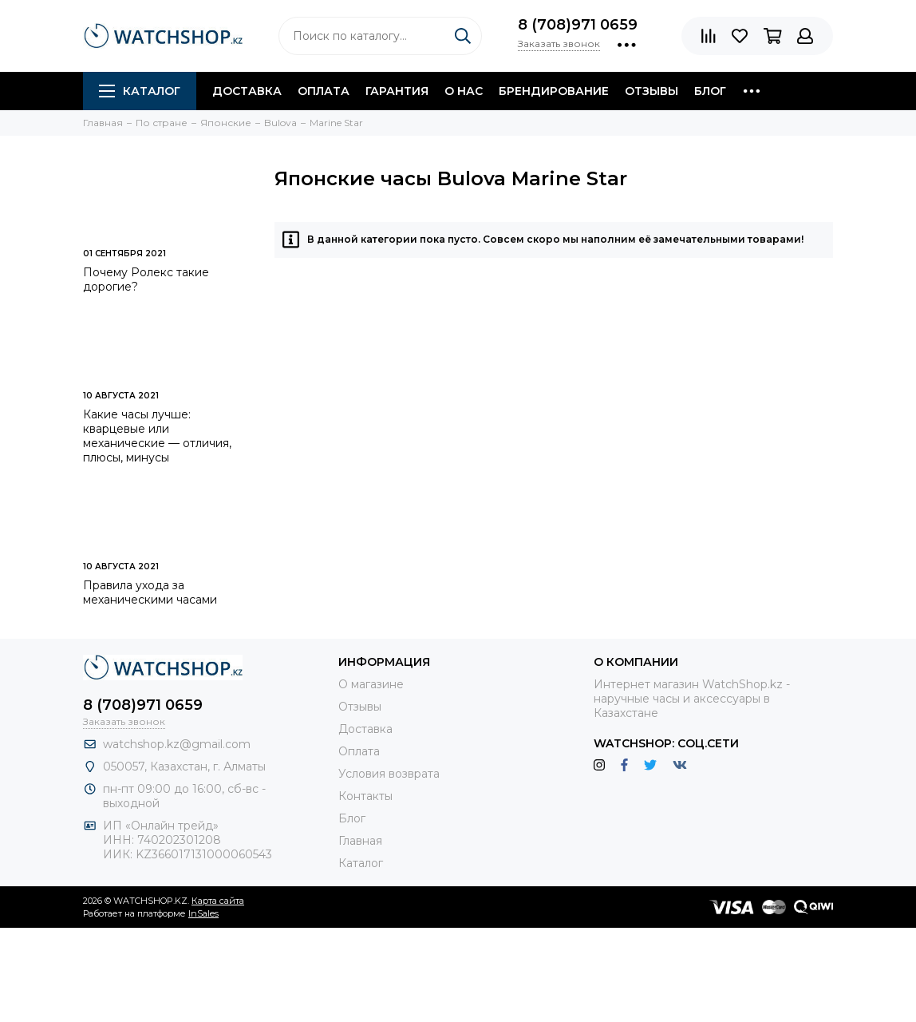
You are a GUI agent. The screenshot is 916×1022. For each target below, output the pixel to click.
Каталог (139, 91)
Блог (710, 91)
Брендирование (554, 91)
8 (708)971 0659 (578, 25)
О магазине (371, 684)
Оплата (323, 91)
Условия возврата (389, 773)
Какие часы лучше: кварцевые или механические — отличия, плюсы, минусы (157, 436)
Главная (360, 841)
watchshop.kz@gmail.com (177, 744)
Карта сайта (217, 900)
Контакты (365, 796)
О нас (463, 91)
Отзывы (651, 91)
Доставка (247, 91)
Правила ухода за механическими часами (150, 592)
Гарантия (396, 91)
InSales (203, 913)
